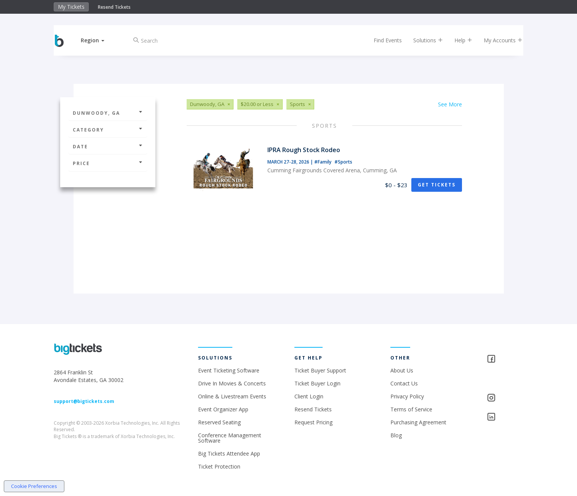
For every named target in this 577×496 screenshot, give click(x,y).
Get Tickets (437, 184)
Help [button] (457, 40)
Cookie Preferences (34, 486)
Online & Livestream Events (232, 396)
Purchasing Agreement (418, 422)
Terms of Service (411, 409)
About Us (401, 370)
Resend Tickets (114, 7)
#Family (323, 162)
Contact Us (404, 383)
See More (450, 104)
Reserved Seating (219, 422)
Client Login (308, 396)
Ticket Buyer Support (320, 370)
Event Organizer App (223, 409)
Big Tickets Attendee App (229, 453)
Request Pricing (313, 422)
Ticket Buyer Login (317, 383)
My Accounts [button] (496, 40)
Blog (396, 435)
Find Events (381, 40)
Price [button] (108, 163)
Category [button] (108, 130)
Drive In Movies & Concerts (232, 383)
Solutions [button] (421, 40)
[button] (99, 40)
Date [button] (108, 146)
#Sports (343, 162)
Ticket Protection (219, 466)
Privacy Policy (407, 396)
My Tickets (71, 6)
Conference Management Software (229, 438)
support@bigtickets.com (84, 401)
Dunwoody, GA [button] (108, 113)
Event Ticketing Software (228, 370)
